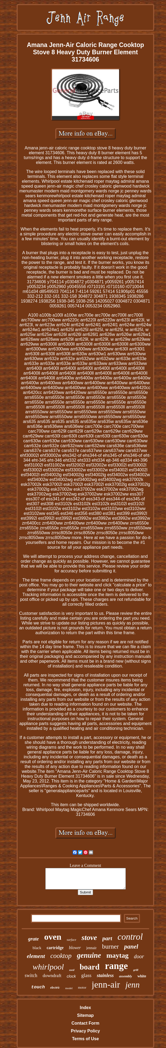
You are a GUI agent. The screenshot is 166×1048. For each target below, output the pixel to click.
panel (131, 946)
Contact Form (85, 1023)
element (36, 956)
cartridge (55, 947)
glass (86, 975)
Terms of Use (85, 1038)
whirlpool (48, 966)
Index (85, 1007)
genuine (89, 955)
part (107, 938)
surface (71, 940)
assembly (125, 976)
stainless (105, 975)
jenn (132, 984)
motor (82, 987)
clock (71, 976)
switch (31, 975)
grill (135, 969)
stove (89, 937)
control (130, 937)
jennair (91, 948)
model (69, 988)
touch (38, 987)
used (71, 969)
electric (55, 987)
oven (52, 937)
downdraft (52, 975)
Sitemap (85, 1015)
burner (110, 946)
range (116, 966)
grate (33, 939)
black (37, 948)
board (89, 967)
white (141, 976)
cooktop (61, 955)
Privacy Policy (85, 1031)
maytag (117, 955)
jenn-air (106, 984)
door (139, 956)
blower (75, 947)
